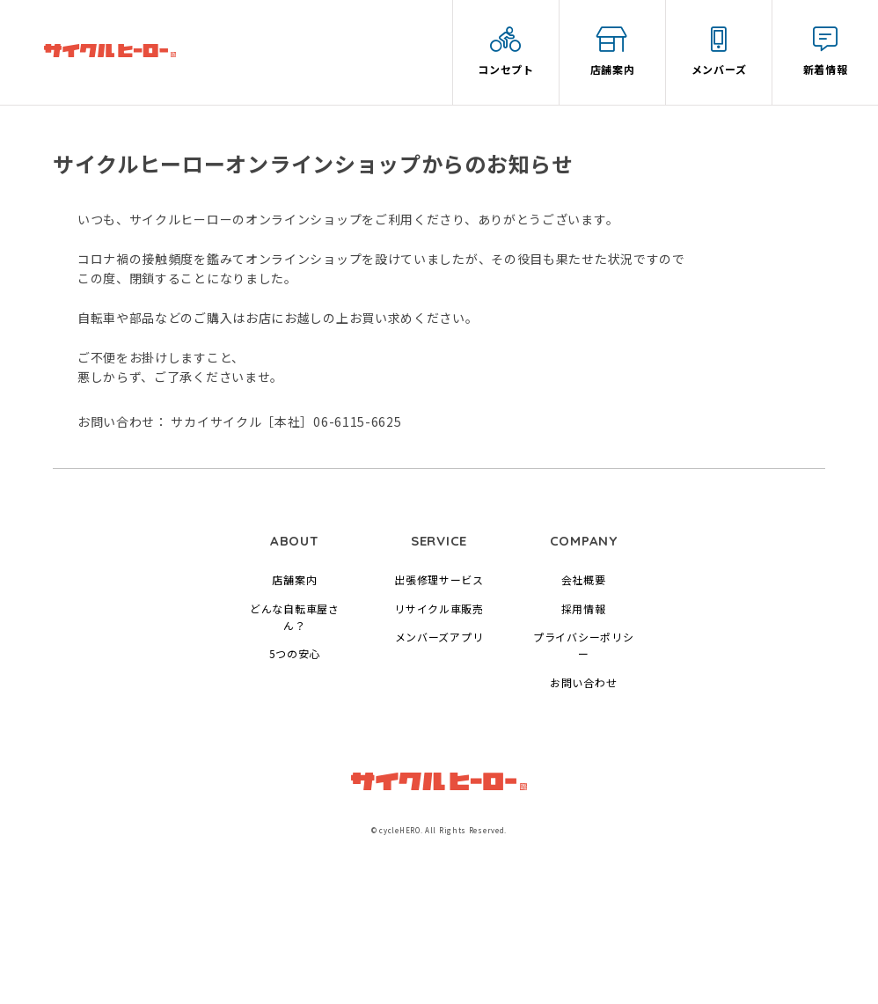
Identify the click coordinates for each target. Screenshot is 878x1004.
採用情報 (583, 608)
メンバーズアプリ (439, 636)
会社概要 (583, 579)
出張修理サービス (439, 579)
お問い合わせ (583, 682)
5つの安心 (295, 653)
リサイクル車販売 (439, 608)
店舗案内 (294, 579)
